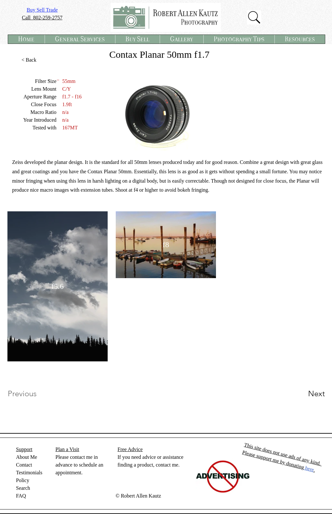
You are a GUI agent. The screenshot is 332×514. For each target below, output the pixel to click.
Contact (24, 465)
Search (23, 488)
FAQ (21, 496)
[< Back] (29, 60)
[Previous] (31, 393)
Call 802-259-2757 (42, 17)
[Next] (303, 393)
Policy (22, 480)
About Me (26, 457)
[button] (80, 39)
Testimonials (29, 472)
